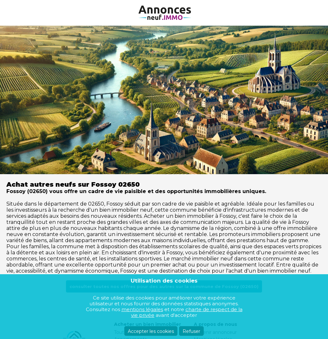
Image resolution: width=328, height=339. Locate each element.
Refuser (191, 331)
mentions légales (142, 309)
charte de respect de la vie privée (186, 312)
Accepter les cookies (151, 331)
